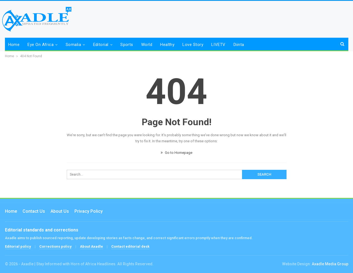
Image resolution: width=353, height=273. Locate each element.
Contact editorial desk (130, 246)
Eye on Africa (40, 44)
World (146, 44)
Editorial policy (18, 246)
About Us (60, 211)
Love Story (192, 44)
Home (14, 44)
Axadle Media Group (330, 264)
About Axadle (91, 246)
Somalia (73, 44)
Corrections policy (55, 246)
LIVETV (218, 44)
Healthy (167, 44)
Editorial (101, 44)
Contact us (34, 211)
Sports (126, 44)
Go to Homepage (176, 153)
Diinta (239, 44)
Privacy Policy (88, 211)
